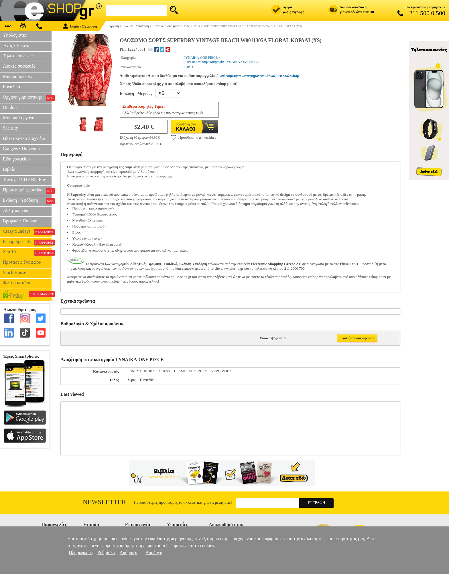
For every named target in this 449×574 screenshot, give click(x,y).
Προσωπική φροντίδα (27, 190)
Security (10, 128)
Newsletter (104, 502)
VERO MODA (221, 371)
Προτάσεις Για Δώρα (22, 262)
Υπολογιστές (15, 35)
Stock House (14, 272)
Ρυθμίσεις (106, 552)
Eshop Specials (27, 242)
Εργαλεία (11, 86)
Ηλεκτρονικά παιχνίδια (24, 138)
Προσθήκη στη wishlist (193, 137)
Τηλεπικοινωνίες (18, 55)
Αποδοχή (153, 552)
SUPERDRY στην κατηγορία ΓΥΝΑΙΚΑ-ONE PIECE (221, 62)
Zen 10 (27, 252)
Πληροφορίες (81, 552)
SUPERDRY (198, 371)
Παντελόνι (147, 380)
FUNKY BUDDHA (141, 371)
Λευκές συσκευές (19, 66)
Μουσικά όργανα (18, 117)
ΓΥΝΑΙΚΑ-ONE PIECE (201, 58)
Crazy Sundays (27, 232)
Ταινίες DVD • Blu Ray (24, 179)
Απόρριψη (129, 552)
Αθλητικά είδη (16, 210)
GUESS (164, 371)
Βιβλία (9, 169)
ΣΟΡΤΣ (189, 67)
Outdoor (10, 107)
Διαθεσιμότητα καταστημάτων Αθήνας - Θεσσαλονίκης (259, 76)
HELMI (179, 371)
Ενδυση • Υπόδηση (27, 201)
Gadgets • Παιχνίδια (21, 148)
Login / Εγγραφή (80, 26)
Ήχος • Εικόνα (16, 45)
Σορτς (131, 380)
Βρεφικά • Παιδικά (20, 220)
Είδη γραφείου (16, 158)
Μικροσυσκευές (18, 76)
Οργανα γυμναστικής (27, 98)
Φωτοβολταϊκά (16, 282)
